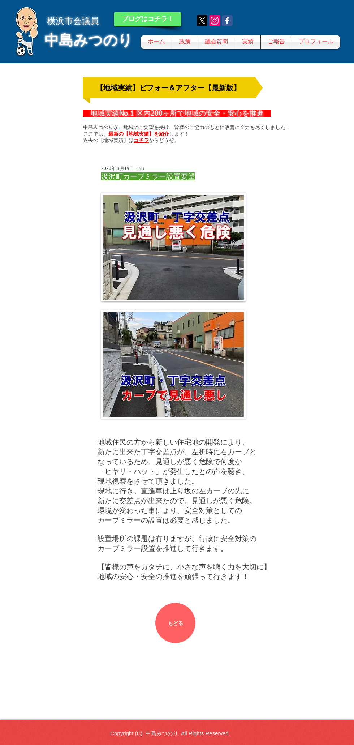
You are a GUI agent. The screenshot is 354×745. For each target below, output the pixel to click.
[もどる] (175, 623)
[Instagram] (214, 20)
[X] (202, 20)
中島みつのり (88, 40)
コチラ (141, 140)
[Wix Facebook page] (227, 20)
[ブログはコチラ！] (147, 19)
